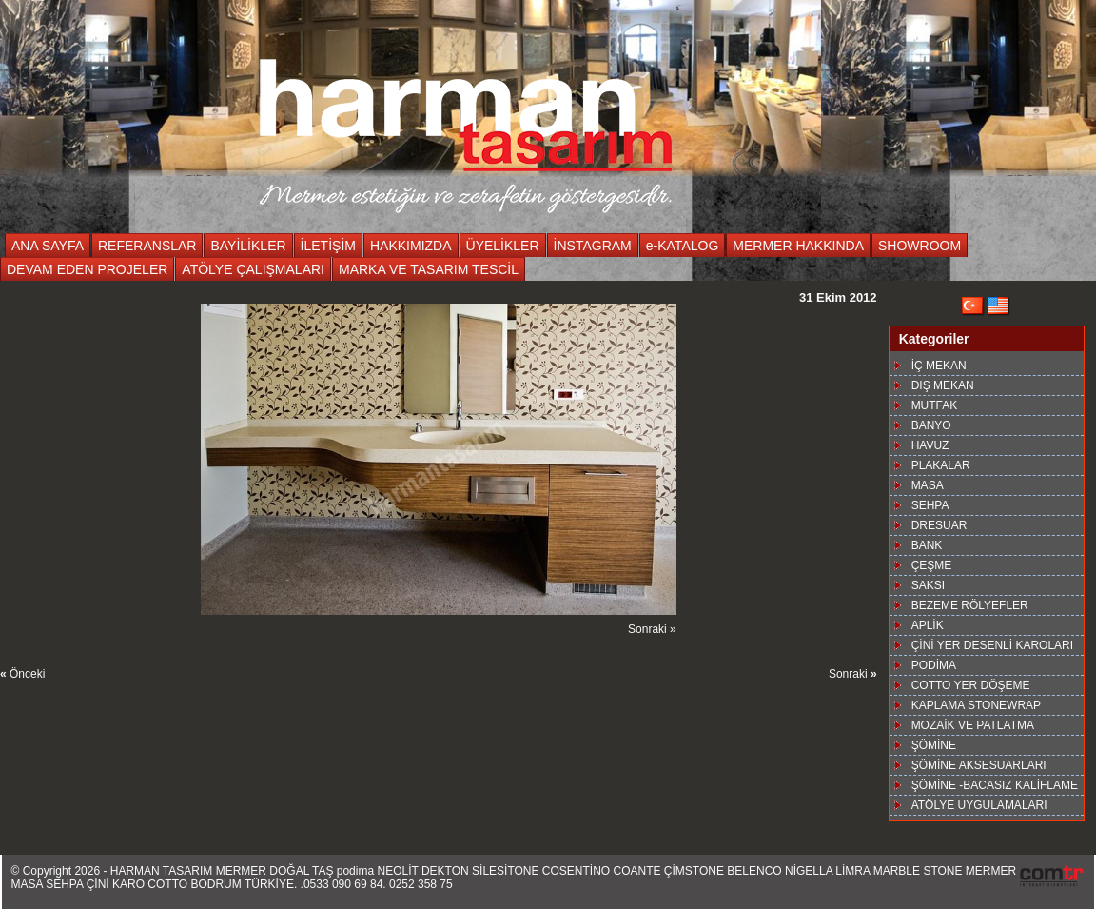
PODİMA (933, 665)
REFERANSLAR (147, 245)
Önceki (22, 674)
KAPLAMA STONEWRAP (976, 705)
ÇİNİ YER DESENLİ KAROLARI (992, 645)
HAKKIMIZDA (411, 245)
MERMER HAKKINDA (798, 245)
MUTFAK (934, 405)
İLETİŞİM (328, 245)
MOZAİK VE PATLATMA (972, 725)
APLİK (927, 625)
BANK (927, 545)
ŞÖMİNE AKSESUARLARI (979, 765)
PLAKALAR (940, 465)
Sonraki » (652, 629)
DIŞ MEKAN (942, 385)
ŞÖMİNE (933, 745)
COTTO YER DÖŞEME (970, 685)
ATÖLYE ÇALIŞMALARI (253, 269)
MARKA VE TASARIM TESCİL (429, 269)
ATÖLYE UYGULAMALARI (979, 805)
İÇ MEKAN (939, 365)
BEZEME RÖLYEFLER (969, 605)
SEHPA (930, 505)
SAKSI (928, 585)
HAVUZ (930, 445)
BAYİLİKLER (247, 245)
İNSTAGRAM (593, 245)
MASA (927, 485)
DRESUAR (939, 525)
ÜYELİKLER (502, 245)
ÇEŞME (931, 565)
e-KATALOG (682, 245)
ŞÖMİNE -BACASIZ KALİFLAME (994, 785)
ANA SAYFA (47, 245)
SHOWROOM (919, 245)
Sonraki (853, 674)
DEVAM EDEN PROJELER (87, 269)
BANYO (931, 425)
